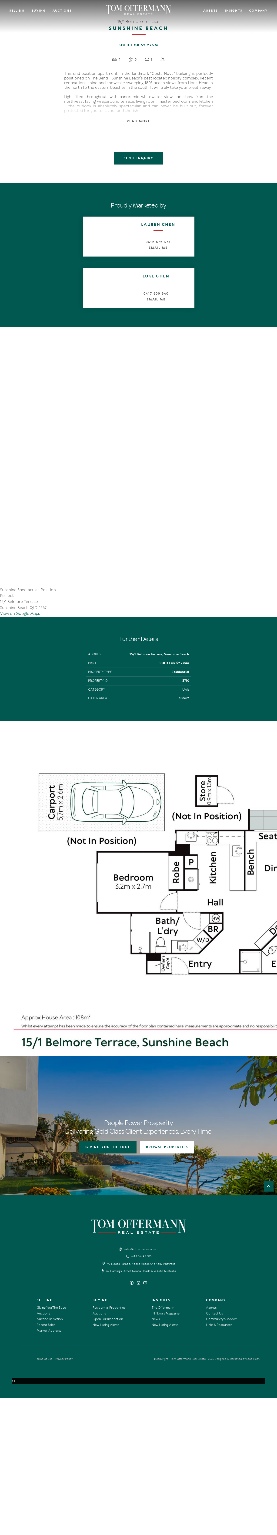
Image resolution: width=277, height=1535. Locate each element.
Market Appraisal (49, 1468)
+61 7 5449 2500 (141, 1393)
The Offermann (163, 1445)
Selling (17, 11)
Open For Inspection (108, 1456)
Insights (233, 11)
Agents (210, 11)
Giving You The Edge (51, 1445)
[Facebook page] (132, 1420)
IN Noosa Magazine (166, 1451)
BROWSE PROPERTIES (167, 1284)
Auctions (62, 11)
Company (258, 11)
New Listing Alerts (106, 1462)
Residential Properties (109, 1445)
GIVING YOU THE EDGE (107, 1284)
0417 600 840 (156, 294)
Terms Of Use (43, 1496)
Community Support (221, 1456)
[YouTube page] (145, 1420)
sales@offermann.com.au (141, 1386)
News (156, 1456)
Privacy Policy (64, 1496)
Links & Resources (219, 1462)
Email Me (158, 248)
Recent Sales (46, 1462)
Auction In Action (50, 1456)
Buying (39, 11)
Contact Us (214, 1451)
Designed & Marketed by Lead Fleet (237, 1496)
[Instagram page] (139, 1420)
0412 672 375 (158, 242)
